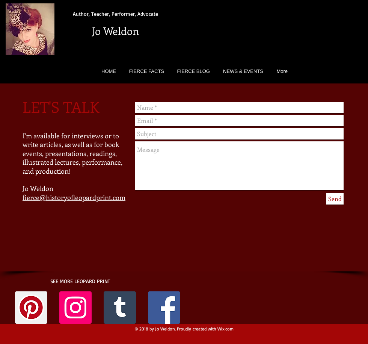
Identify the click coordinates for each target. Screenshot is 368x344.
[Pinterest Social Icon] (31, 307)
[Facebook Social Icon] (164, 307)
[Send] (335, 199)
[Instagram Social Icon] (75, 307)
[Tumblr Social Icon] (120, 307)
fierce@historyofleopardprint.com (74, 197)
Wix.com (225, 329)
